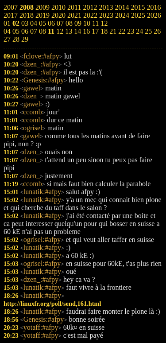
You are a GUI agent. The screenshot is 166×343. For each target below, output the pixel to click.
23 (130, 31)
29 (24, 39)
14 (77, 31)
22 (121, 31)
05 (15, 31)
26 (157, 31)
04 (7, 31)
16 (86, 31)
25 (148, 31)
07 (33, 31)
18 (104, 31)
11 (51, 31)
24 (139, 31)
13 (68, 31)
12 (59, 31)
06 (24, 31)
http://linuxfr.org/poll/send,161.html (52, 303)
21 (112, 31)
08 (42, 31)
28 (15, 39)
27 (7, 39)
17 (95, 31)
